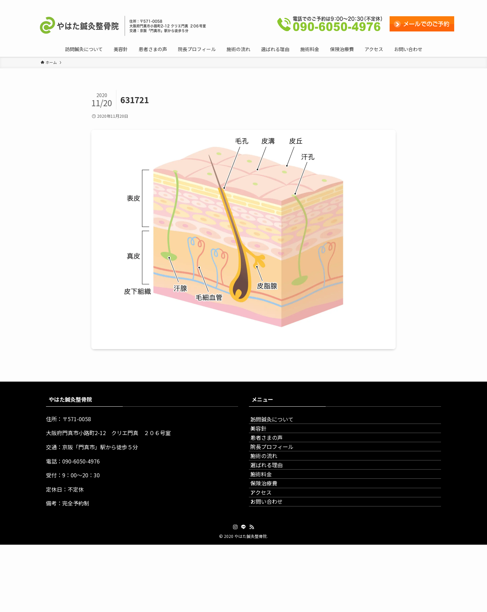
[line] (424, 3)
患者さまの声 (273, 455)
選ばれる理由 (273, 503)
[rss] (433, 3)
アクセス (267, 551)
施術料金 (268, 519)
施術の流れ (270, 486)
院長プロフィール (278, 471)
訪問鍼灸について (278, 422)
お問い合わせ (273, 567)
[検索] (442, 3)
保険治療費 (270, 535)
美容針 (265, 438)
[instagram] (415, 3)
